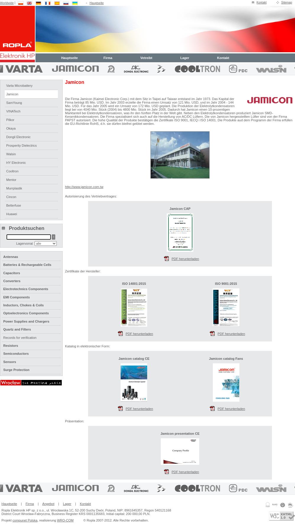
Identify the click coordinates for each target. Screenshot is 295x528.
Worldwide (7, 3)
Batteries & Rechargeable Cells (27, 265)
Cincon (11, 197)
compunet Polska (24, 520)
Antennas (10, 257)
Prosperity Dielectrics (21, 145)
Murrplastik (14, 188)
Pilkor (10, 120)
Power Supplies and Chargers (26, 321)
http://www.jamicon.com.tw (84, 187)
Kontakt (262, 2)
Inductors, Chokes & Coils (23, 305)
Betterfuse (13, 205)
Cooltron (12, 171)
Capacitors (11, 273)
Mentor (11, 180)
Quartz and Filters (17, 329)
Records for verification (20, 337)
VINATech (13, 111)
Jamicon (12, 94)
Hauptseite (97, 3)
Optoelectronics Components (26, 313)
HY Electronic (16, 162)
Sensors (9, 362)
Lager (184, 58)
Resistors (10, 345)
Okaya (11, 128)
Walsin (11, 154)
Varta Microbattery (19, 85)
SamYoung (14, 102)
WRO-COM (65, 520)
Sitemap (286, 2)
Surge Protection (16, 370)
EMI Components (16, 297)
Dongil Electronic (18, 137)
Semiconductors (16, 353)
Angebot (48, 504)
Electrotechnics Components (25, 289)
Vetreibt (146, 58)
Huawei (11, 214)
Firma (107, 58)
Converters (11, 281)
